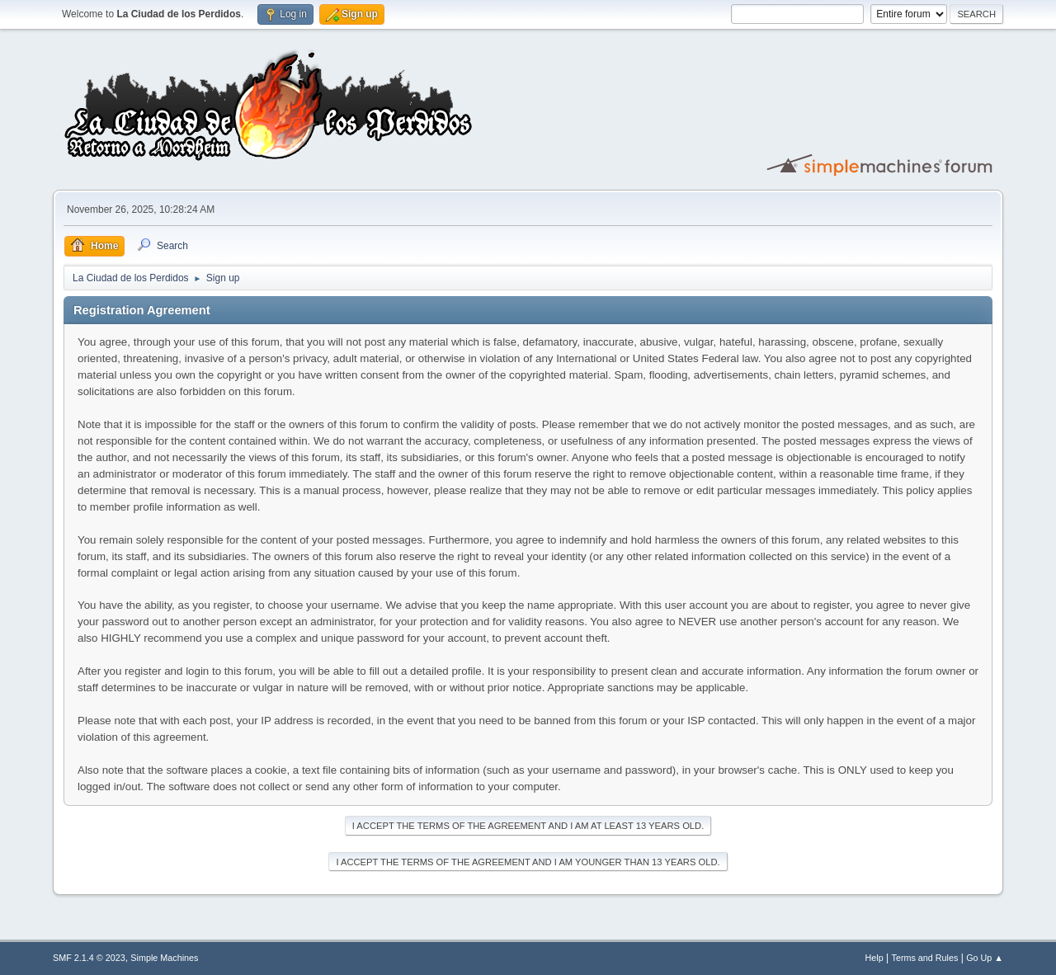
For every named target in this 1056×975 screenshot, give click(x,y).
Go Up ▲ (984, 958)
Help (874, 958)
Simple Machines (164, 958)
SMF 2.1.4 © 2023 (89, 958)
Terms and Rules (925, 958)
